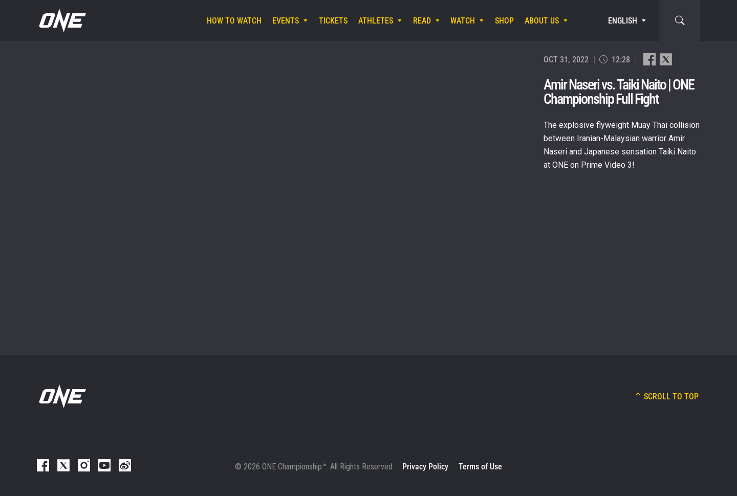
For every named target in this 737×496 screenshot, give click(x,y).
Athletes (375, 21)
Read (422, 21)
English (622, 21)
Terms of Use (480, 466)
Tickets (333, 21)
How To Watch (234, 21)
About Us (542, 21)
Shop (504, 21)
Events (285, 21)
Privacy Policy (425, 466)
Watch (462, 21)
